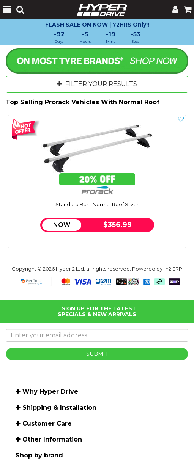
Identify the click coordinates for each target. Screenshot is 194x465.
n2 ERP (174, 269)
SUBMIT (97, 354)
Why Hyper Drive (50, 391)
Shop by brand (39, 455)
